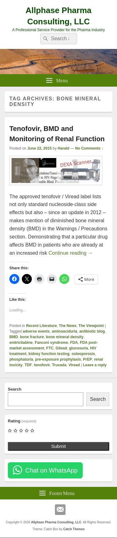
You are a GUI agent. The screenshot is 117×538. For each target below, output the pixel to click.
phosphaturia (21, 359)
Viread (74, 365)
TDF (28, 365)
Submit (58, 446)
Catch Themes (74, 529)
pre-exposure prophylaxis (58, 359)
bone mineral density (64, 337)
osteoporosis (83, 354)
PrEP (87, 359)
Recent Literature (41, 326)
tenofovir (42, 365)
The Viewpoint (91, 326)
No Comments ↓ (89, 148)
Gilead (61, 348)
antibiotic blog (92, 331)
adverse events (36, 331)
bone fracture (32, 337)
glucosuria (78, 348)
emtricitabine (21, 342)
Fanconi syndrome (51, 342)
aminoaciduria (64, 331)
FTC (49, 348)
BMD (13, 337)
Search (14, 389)
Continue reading (70, 253)
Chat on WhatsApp (51, 470)
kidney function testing (48, 354)
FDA (74, 342)
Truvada (59, 365)
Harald (63, 148)
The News (67, 326)
